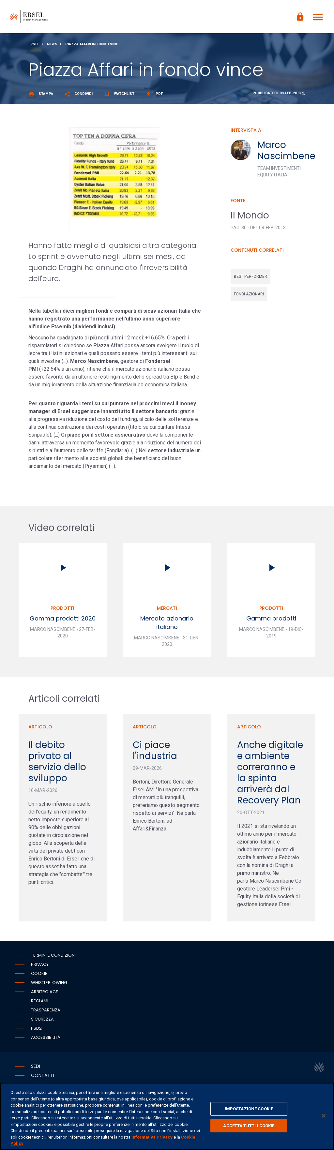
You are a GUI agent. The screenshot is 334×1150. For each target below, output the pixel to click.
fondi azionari (249, 296)
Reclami (39, 1003)
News (52, 47)
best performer (250, 279)
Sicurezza (42, 1021)
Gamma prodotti (271, 621)
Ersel (33, 47)
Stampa (40, 96)
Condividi (78, 96)
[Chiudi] (323, 1116)
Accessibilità (45, 1040)
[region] (167, 1116)
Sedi (35, 1068)
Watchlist (119, 96)
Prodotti (62, 610)
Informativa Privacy (152, 1137)
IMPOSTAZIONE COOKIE (249, 1108)
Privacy (40, 966)
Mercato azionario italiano (166, 625)
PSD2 (36, 1030)
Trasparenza (45, 1012)
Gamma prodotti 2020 (63, 621)
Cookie (39, 976)
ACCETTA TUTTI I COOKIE (248, 1125)
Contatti (42, 1077)
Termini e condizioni (53, 957)
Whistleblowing (49, 985)
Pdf (154, 96)
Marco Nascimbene (286, 153)
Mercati (167, 610)
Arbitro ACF (44, 994)
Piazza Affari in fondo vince (92, 47)
